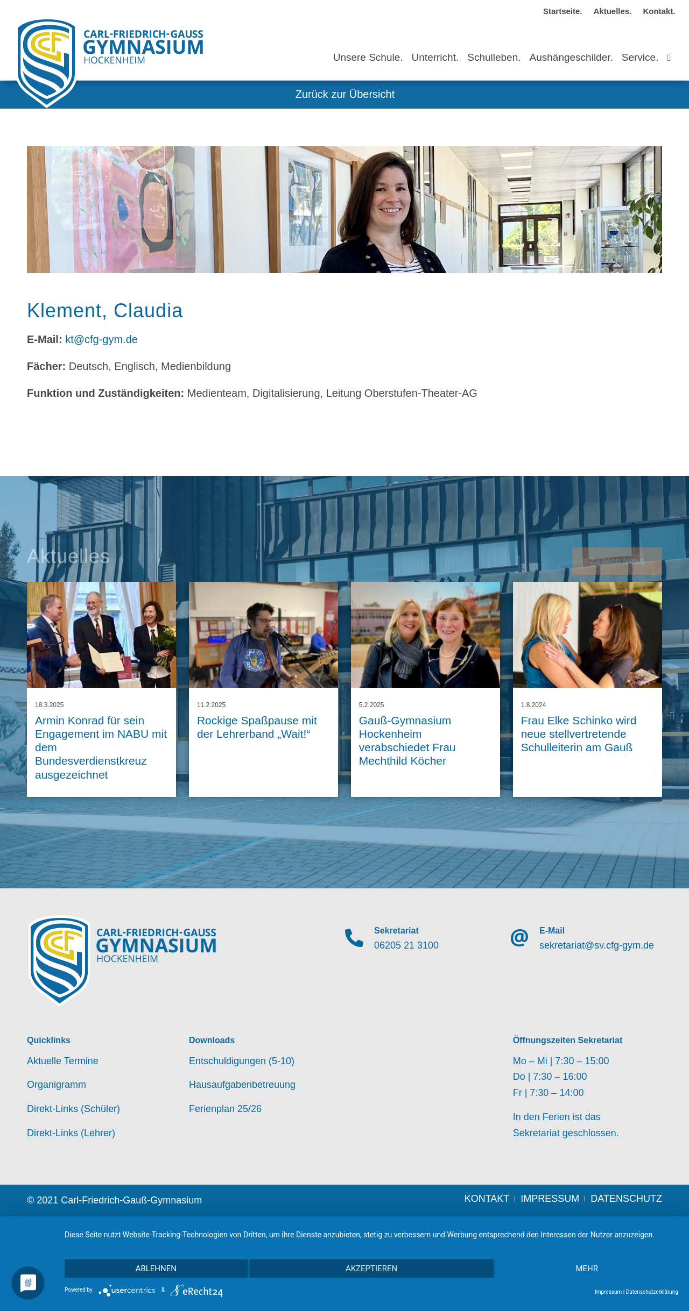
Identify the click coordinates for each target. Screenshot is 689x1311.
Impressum (608, 1292)
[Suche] (669, 48)
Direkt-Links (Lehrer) (71, 1133)
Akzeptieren (371, 1268)
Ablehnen (156, 1268)
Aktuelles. (613, 11)
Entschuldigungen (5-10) (241, 1061)
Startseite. (562, 11)
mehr (586, 1268)
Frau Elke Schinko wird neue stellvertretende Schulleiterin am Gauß (579, 733)
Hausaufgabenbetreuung (242, 1084)
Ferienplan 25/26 (225, 1108)
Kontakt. (659, 11)
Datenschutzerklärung (652, 1292)
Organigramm (56, 1084)
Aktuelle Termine (63, 1061)
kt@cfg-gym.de (101, 339)
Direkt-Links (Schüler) (73, 1108)
